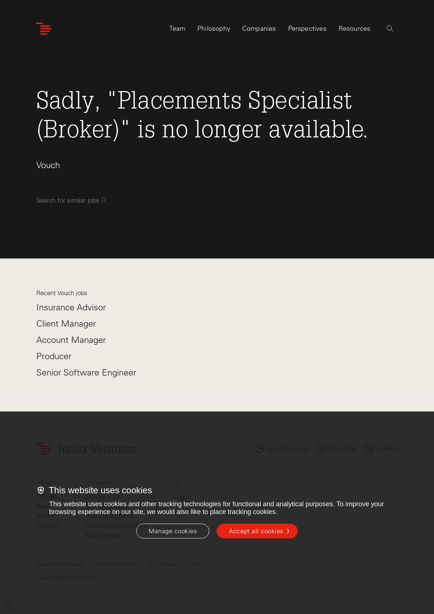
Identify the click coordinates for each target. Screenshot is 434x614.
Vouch (48, 165)
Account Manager (71, 339)
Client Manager (66, 323)
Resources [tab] (354, 28)
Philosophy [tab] (213, 28)
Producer (53, 356)
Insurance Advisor (71, 307)
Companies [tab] (259, 28)
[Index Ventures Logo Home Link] (43, 29)
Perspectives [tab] (307, 28)
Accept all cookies (256, 531)
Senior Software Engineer (86, 372)
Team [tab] (177, 28)
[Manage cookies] (172, 531)
